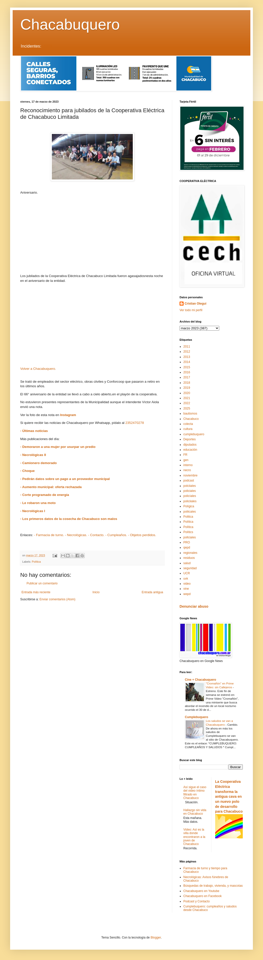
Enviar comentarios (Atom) (57, 599)
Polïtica (188, 527)
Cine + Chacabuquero (200, 679)
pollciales (189, 537)
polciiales (189, 486)
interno (188, 465)
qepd (186, 547)
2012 (186, 351)
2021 (186, 398)
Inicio (96, 592)
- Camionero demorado (38, 463)
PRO (186, 542)
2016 (186, 372)
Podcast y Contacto (196, 901)
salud (187, 563)
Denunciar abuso (194, 606)
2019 (186, 388)
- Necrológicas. (76, 535)
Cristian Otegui (195, 303)
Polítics (188, 532)
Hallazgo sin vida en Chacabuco (194, 811)
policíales (189, 496)
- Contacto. (96, 535)
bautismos (190, 413)
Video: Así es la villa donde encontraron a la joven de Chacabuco (194, 837)
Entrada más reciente (35, 592)
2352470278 (134, 423)
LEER (46, 46)
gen (185, 460)
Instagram (68, 415)
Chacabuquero (70, 24)
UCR (186, 573)
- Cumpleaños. (116, 535)
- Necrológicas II (33, 455)
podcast (188, 480)
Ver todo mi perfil (191, 310)
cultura (187, 429)
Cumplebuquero (196, 717)
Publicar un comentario (42, 583)
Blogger (155, 937)
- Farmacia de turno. (49, 535)
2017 (186, 377)
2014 (186, 362)
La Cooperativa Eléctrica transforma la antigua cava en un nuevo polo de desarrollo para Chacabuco (229, 796)
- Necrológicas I (32, 511)
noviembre (190, 475)
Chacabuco (191, 419)
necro (187, 470)
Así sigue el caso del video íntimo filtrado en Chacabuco (194, 792)
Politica (188, 516)
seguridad (190, 568)
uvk (185, 578)
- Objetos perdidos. (142, 535)
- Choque (27, 471)
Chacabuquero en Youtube (201, 891)
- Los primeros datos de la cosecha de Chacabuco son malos (68, 519)
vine (186, 588)
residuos (189, 558)
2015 (186, 367)
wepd (187, 594)
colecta (188, 424)
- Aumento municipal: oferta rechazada (51, 487)
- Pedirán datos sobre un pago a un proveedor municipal (65, 479)
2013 (186, 357)
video (187, 583)
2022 (186, 403)
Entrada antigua (152, 592)
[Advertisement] (92, 234)
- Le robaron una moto (38, 503)
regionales (190, 553)
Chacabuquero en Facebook (202, 896)
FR (185, 454)
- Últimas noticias (34, 431)
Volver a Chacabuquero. (38, 369)
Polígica (188, 506)
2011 (186, 346)
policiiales (189, 501)
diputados (189, 444)
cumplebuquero (193, 434)
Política (36, 561)
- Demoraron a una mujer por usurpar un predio (58, 447)
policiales (189, 491)
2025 (186, 408)
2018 (186, 382)
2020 (186, 393)
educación (190, 449)
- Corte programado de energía (44, 495)
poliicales (189, 511)
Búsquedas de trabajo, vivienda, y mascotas (213, 885)
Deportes (189, 439)
